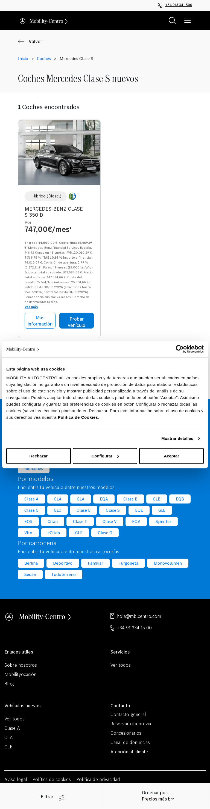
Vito (28, 532)
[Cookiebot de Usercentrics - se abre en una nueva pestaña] (180, 349)
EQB (180, 499)
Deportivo (62, 563)
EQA (104, 499)
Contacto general (128, 714)
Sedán (30, 574)
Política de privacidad (98, 779)
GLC (57, 510)
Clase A (31, 499)
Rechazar (38, 455)
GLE (162, 510)
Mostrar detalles (177, 438)
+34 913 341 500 (175, 5)
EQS (28, 521)
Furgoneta (128, 563)
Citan (53, 521)
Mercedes (33, 468)
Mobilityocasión (20, 674)
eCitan (54, 532)
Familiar (95, 563)
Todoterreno (63, 574)
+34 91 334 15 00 (134, 627)
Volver (35, 41)
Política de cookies (52, 779)
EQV (136, 521)
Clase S (113, 510)
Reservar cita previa (130, 723)
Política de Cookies (78, 417)
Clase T (80, 521)
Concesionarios (125, 733)
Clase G (105, 532)
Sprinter (163, 521)
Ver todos (120, 665)
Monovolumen (168, 563)
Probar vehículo (76, 322)
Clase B (130, 499)
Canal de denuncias (130, 742)
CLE (79, 532)
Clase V (110, 521)
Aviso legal (15, 779)
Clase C (31, 510)
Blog (9, 683)
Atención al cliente (129, 751)
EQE (139, 510)
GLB (157, 499)
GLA (80, 499)
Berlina (31, 563)
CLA (58, 499)
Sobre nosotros (20, 665)
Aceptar (171, 455)
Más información (40, 320)
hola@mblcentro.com (139, 616)
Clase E (84, 510)
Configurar (105, 455)
